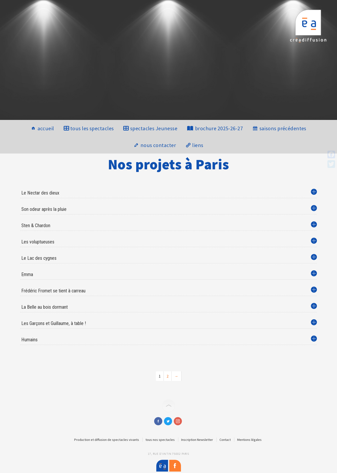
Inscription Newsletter (197, 440)
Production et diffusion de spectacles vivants (106, 440)
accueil (46, 128)
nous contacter (158, 145)
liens (197, 145)
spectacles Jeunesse (153, 128)
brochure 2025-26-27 (219, 128)
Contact (225, 440)
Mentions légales (249, 440)
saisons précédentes (282, 128)
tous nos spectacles (160, 440)
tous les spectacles (92, 128)
